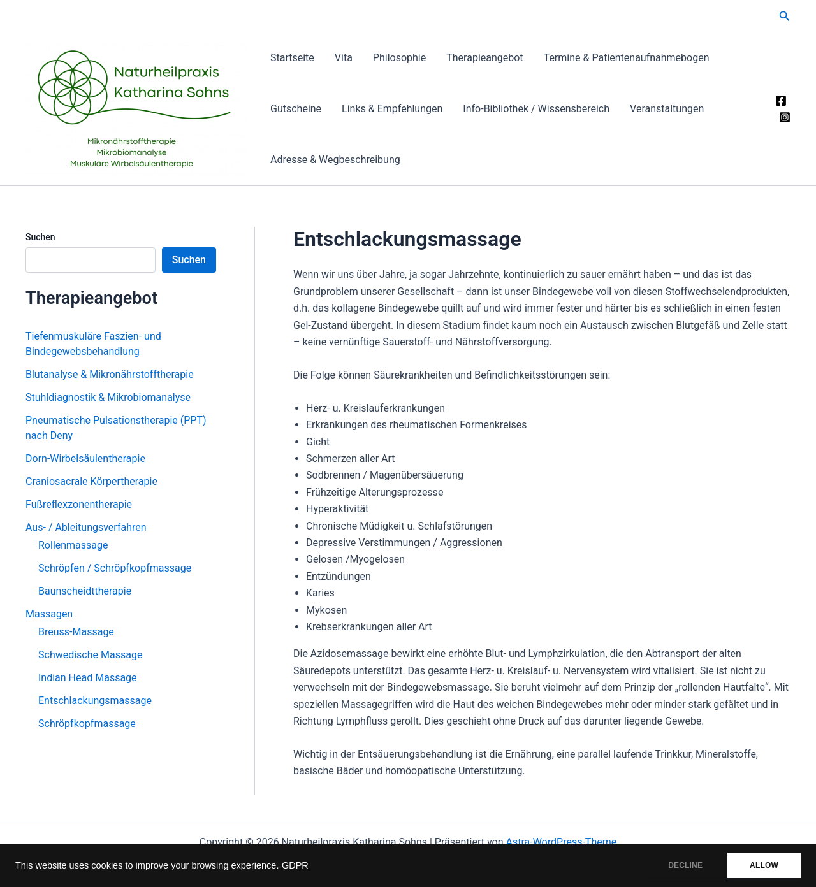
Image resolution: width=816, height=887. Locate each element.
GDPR (295, 865)
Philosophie (399, 58)
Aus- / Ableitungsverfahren (86, 527)
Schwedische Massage (90, 655)
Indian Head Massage (87, 678)
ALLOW (764, 865)
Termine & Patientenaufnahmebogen (627, 58)
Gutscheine (295, 109)
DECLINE (685, 865)
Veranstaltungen (667, 109)
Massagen (49, 614)
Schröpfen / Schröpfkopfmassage (114, 568)
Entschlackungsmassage (95, 701)
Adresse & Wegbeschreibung (335, 160)
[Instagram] (784, 117)
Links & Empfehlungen (392, 109)
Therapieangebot (484, 58)
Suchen (40, 237)
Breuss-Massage (76, 632)
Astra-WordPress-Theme (561, 842)
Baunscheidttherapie (84, 591)
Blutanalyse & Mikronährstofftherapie (110, 374)
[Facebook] (781, 100)
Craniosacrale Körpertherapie (91, 481)
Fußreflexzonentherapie (79, 504)
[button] (784, 16)
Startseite (292, 58)
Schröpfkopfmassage (87, 724)
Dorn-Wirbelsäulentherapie (85, 458)
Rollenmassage (73, 545)
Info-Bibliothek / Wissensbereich (536, 109)
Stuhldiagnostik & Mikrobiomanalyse (108, 397)
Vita (344, 58)
